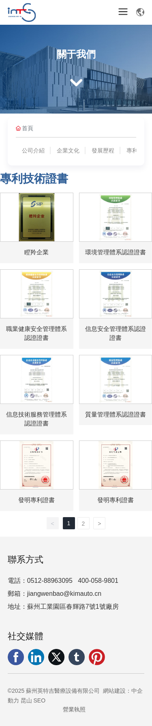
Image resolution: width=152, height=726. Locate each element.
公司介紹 (33, 150)
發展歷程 (103, 150)
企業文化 (68, 150)
